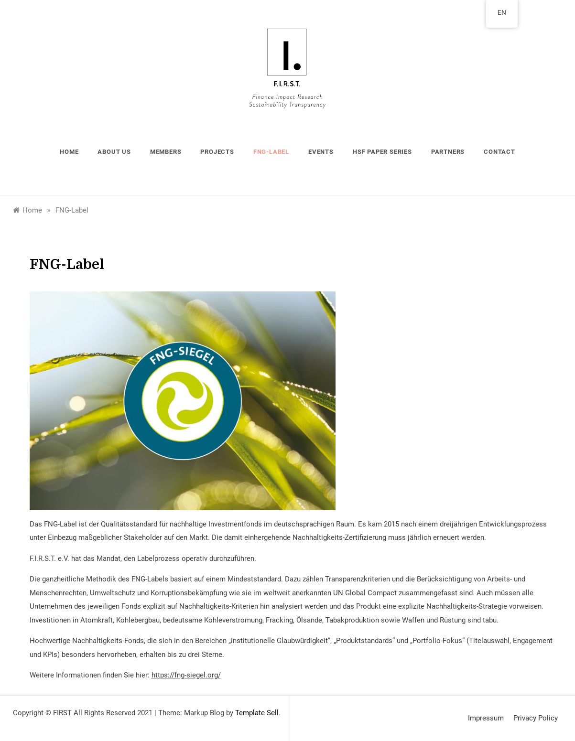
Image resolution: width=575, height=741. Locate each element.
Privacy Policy (535, 718)
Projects (217, 151)
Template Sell (257, 713)
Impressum (486, 718)
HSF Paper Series (382, 151)
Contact (499, 151)
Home (69, 151)
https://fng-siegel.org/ (186, 675)
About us (114, 151)
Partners (448, 151)
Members (166, 151)
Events (321, 151)
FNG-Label (271, 151)
